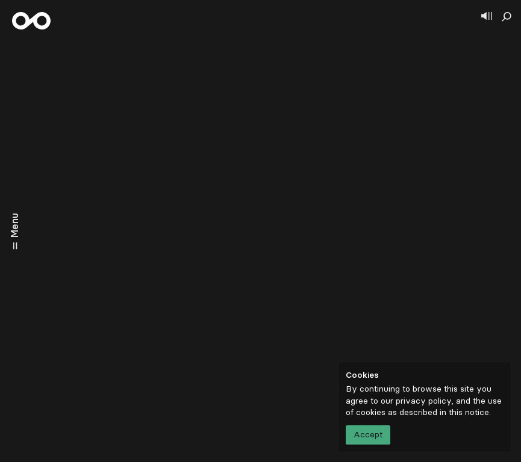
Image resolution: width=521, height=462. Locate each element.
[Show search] (506, 17)
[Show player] (486, 17)
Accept (368, 435)
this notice (469, 412)
